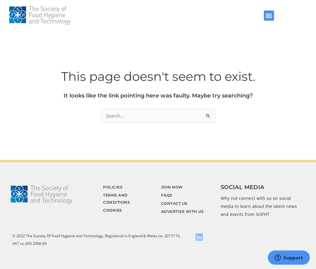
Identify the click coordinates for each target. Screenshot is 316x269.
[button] (269, 15)
